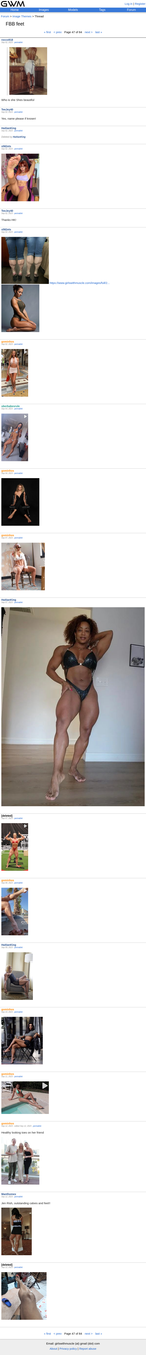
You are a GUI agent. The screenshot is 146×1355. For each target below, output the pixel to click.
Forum (131, 9)
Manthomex (8, 1194)
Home (14, 9)
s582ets (6, 146)
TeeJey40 (7, 109)
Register (140, 3)
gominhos (7, 341)
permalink (18, 42)
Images (44, 9)
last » (98, 32)
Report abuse (87, 1348)
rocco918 (7, 39)
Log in (129, 3)
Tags (102, 9)
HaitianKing (8, 128)
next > (89, 32)
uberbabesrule (10, 406)
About (53, 1348)
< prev (58, 32)
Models (73, 9)
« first (47, 32)
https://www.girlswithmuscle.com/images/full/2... (80, 282)
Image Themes (21, 16)
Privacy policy (68, 1348)
